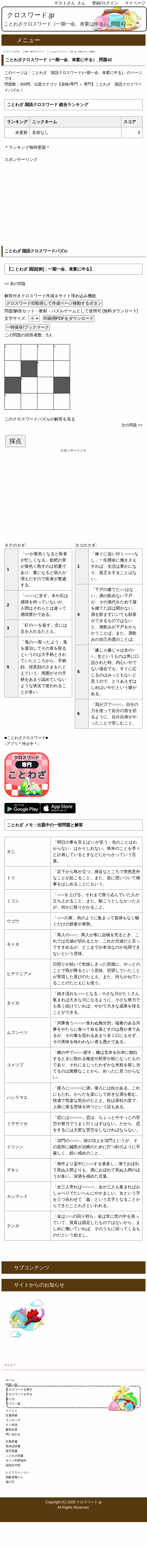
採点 (15, 441)
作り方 (10, 1399)
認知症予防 (13, 1465)
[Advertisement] (73, 204)
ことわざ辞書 (14, 1455)
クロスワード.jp (31, 15)
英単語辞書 (13, 1446)
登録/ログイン (105, 3)
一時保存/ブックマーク (27, 327)
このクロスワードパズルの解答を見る (39, 419)
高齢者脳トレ (14, 1477)
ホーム (10, 1380)
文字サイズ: (16, 318)
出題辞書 (12, 1441)
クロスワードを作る (19, 1394)
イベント (12, 1410)
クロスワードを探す (19, 1389)
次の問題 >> (132, 425)
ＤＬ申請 (12, 1424)
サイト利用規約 (16, 1460)
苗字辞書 (12, 1451)
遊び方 (10, 1481)
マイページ (135, 3)
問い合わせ (13, 1434)
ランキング (13, 1420)
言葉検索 (12, 1415)
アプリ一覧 (13, 1403)
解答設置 (12, 1429)
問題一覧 (12, 1384)
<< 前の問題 (15, 283)
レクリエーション (17, 1472)
